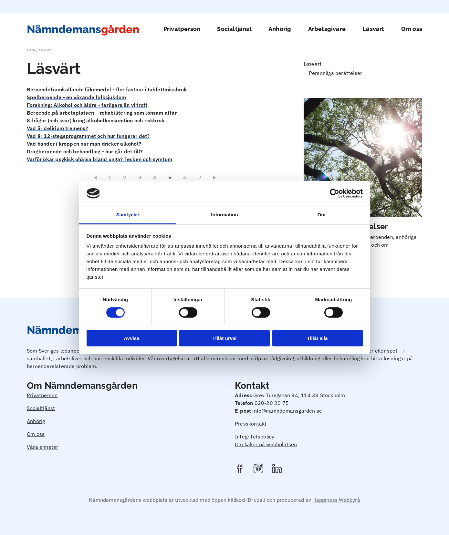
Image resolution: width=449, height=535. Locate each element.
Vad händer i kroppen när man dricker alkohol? (84, 143)
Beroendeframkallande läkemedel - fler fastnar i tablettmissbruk (107, 89)
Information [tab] (224, 214)
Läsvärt (373, 29)
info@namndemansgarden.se (287, 410)
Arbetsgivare (327, 29)
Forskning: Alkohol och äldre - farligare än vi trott (87, 105)
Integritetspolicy (254, 436)
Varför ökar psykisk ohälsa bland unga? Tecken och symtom (99, 159)
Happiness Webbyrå (336, 500)
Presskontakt (250, 423)
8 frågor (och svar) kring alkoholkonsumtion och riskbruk (95, 120)
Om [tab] (321, 214)
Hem (31, 49)
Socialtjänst (234, 29)
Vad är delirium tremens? (57, 128)
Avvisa (132, 338)
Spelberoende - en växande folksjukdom (76, 97)
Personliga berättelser (335, 73)
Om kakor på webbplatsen (266, 444)
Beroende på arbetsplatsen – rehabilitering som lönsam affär (102, 112)
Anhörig (279, 29)
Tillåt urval (225, 338)
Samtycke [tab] (127, 214)
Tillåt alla (317, 338)
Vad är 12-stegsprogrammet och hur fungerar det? (88, 136)
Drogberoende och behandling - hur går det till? (85, 151)
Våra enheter (42, 447)
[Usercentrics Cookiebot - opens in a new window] (334, 193)
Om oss (411, 29)
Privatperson (181, 29)
